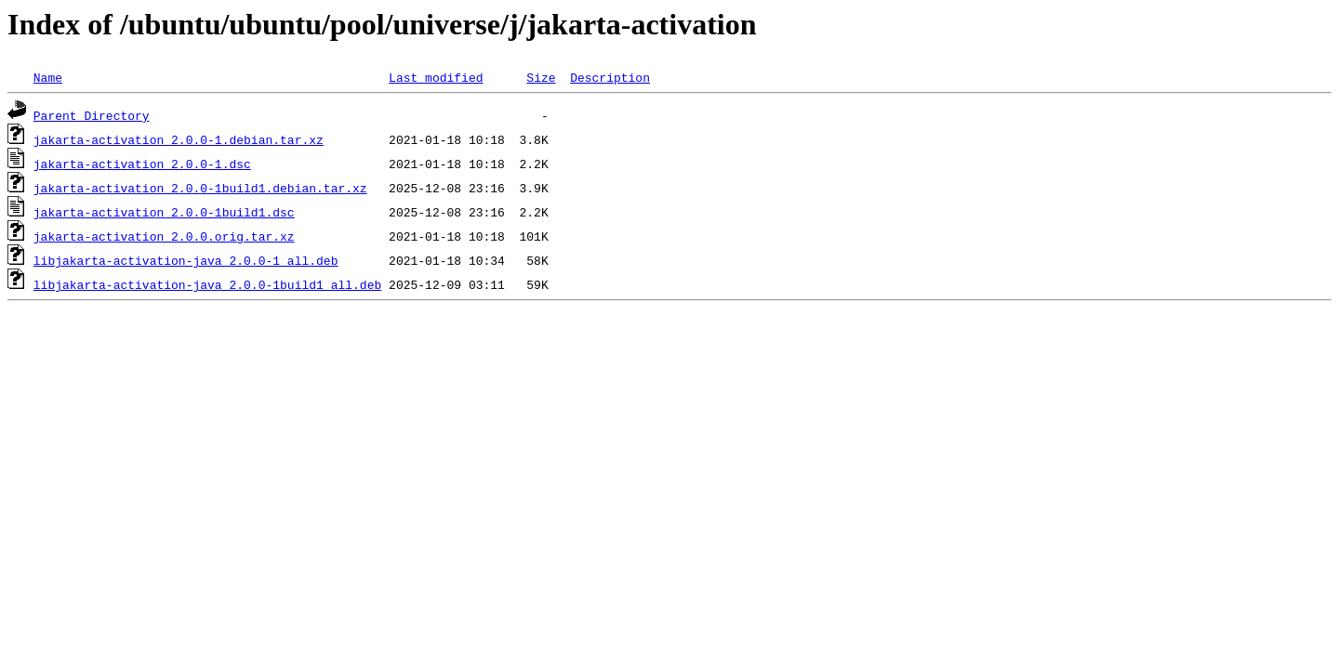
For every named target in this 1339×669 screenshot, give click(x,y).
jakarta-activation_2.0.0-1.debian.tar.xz (178, 139)
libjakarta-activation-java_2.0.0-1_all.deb (185, 260)
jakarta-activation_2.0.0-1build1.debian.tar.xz (200, 187)
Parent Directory (91, 115)
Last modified (436, 77)
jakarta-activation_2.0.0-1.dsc (142, 163)
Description (610, 77)
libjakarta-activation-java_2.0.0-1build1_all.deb (207, 284)
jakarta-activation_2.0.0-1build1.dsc (164, 211)
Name (47, 77)
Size (540, 77)
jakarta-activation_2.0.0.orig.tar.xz (164, 236)
